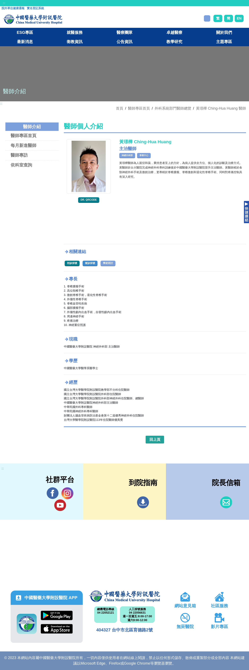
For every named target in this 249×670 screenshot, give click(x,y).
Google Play (57, 615)
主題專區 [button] (224, 41)
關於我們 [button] (224, 32)
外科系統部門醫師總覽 (173, 108)
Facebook (53, 493)
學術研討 (108, 263)
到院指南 (143, 502)
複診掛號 (90, 263)
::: (4, 3)
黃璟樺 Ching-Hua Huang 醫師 (221, 108)
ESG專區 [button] (25, 32)
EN (239, 18)
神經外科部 (127, 155)
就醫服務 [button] (75, 32)
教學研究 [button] (174, 41)
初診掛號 (72, 263)
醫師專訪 (19, 155)
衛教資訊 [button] (75, 41)
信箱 (226, 502)
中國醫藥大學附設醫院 (124, 596)
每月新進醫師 (23, 145)
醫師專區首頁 (23, 135)
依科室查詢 (21, 164)
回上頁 (154, 439)
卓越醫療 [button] (174, 32)
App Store (57, 629)
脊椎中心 (143, 155)
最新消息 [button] (25, 41)
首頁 (119, 108)
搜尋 (207, 18)
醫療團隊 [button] (124, 32)
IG (67, 493)
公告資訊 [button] (124, 41)
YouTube (60, 505)
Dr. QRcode (89, 199)
